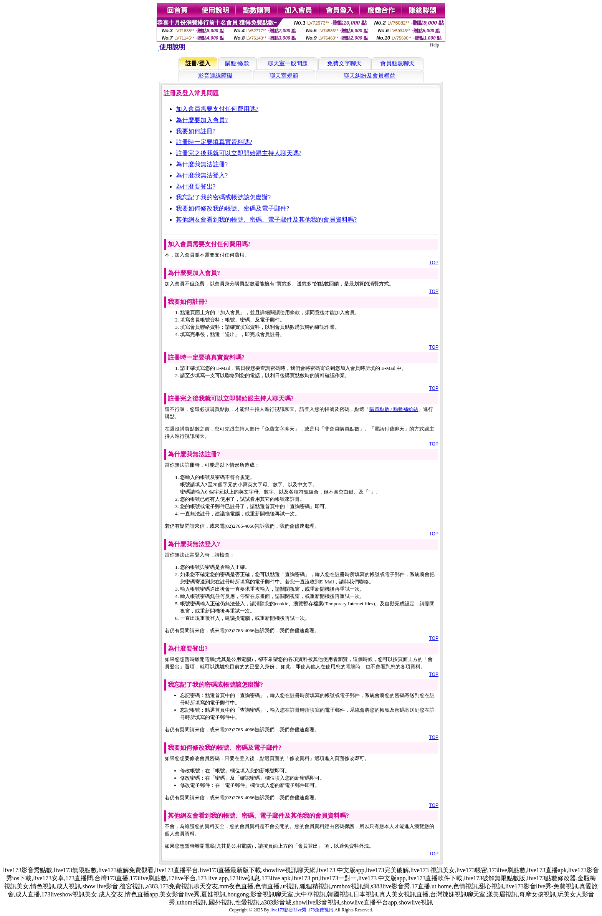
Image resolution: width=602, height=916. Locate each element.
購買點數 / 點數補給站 (393, 409)
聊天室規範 (284, 76)
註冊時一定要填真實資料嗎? (214, 142)
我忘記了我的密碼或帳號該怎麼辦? (223, 197)
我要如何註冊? (195, 131)
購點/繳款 (237, 63)
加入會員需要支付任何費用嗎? (217, 109)
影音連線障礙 (215, 76)
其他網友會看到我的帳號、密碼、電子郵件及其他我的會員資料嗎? (266, 219)
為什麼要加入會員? (202, 120)
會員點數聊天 (397, 63)
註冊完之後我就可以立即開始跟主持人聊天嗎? (238, 153)
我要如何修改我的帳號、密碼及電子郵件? (232, 208)
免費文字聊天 (344, 63)
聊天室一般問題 (288, 63)
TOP (433, 262)
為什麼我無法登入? (202, 175)
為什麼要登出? (195, 186)
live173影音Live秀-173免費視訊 (301, 910)
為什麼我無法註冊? (202, 164)
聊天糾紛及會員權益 (369, 76)
